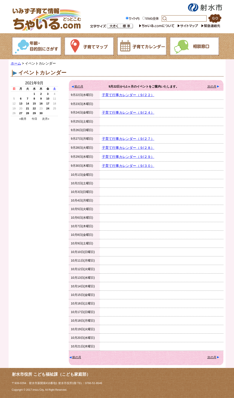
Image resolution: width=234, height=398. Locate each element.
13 (20, 103)
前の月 (78, 86)
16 (41, 103)
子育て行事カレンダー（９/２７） (128, 139)
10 (47, 98)
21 (27, 108)
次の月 (211, 86)
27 (20, 113)
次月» (45, 118)
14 (27, 103)
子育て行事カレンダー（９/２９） (128, 157)
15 (34, 103)
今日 (34, 118)
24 (47, 108)
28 (27, 113)
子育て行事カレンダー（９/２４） (128, 112)
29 (34, 113)
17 (47, 103)
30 (41, 113)
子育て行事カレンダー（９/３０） (128, 166)
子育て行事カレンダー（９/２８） (128, 148)
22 (34, 108)
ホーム (16, 63)
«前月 (22, 118)
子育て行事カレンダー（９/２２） (128, 95)
